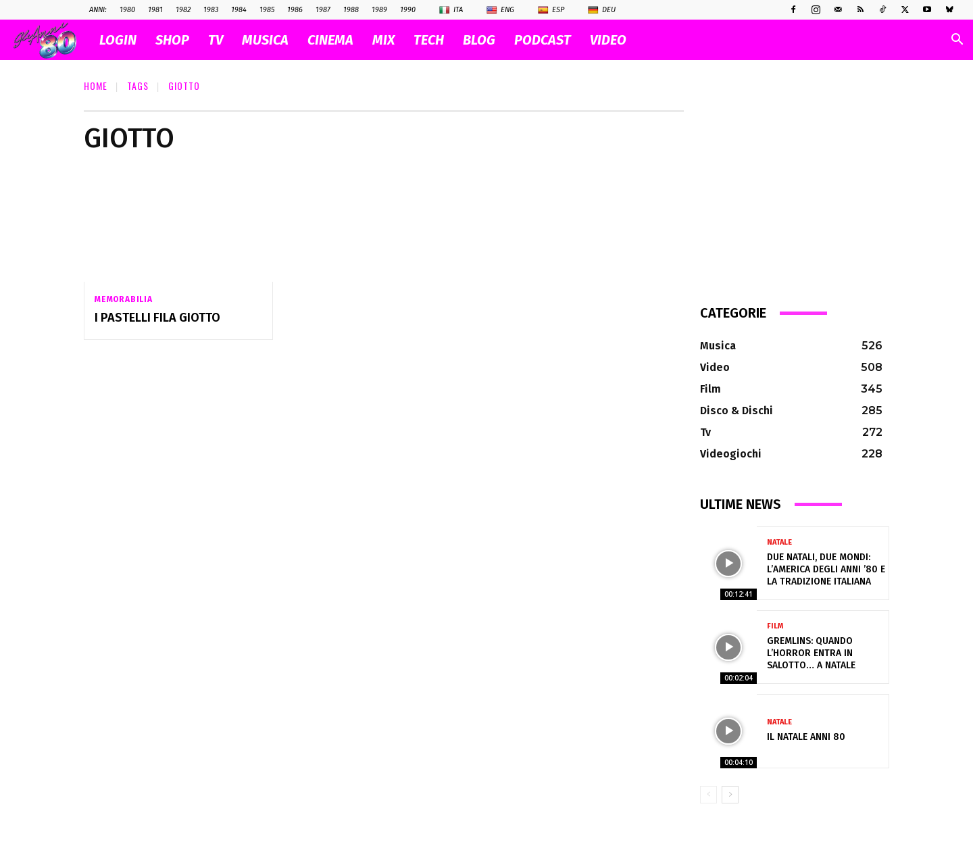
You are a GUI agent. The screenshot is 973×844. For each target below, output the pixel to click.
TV (215, 40)
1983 (210, 9)
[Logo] (52, 40)
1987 (323, 9)
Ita (451, 10)
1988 (351, 9)
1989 (379, 9)
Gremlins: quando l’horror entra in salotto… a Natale (811, 653)
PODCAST (542, 40)
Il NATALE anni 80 (806, 737)
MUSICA (265, 40)
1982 (183, 9)
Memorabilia (124, 299)
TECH (429, 40)
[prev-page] (708, 794)
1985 (266, 9)
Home (95, 85)
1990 (408, 9)
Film (775, 626)
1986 (295, 9)
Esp (551, 10)
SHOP (172, 40)
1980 (127, 9)
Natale (779, 542)
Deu (602, 10)
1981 (155, 9)
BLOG (479, 40)
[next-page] (730, 794)
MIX (383, 40)
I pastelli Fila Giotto (157, 317)
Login (117, 40)
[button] (957, 40)
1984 (239, 9)
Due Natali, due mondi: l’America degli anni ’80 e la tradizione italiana (826, 569)
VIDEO (608, 40)
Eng (500, 10)
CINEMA (330, 40)
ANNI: (98, 9)
